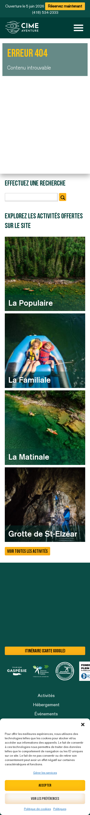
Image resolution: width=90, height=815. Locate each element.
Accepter (45, 785)
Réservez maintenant (65, 6)
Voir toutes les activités (27, 551)
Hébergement (46, 704)
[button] (82, 724)
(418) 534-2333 (45, 12)
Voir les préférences (45, 798)
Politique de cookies (37, 809)
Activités (46, 695)
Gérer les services (45, 772)
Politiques (59, 809)
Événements (46, 713)
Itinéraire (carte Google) (45, 651)
